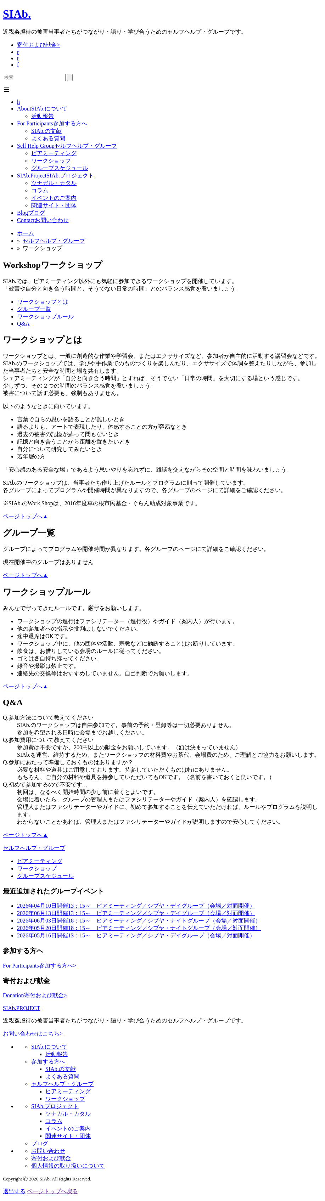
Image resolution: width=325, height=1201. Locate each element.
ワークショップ (51, 161)
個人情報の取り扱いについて (68, 1166)
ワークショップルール (45, 317)
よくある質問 (48, 138)
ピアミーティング (54, 153)
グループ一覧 (34, 309)
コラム (39, 190)
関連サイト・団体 (54, 205)
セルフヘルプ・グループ (67, 146)
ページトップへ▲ (25, 516)
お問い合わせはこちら (33, 1034)
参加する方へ (52, 123)
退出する (14, 1191)
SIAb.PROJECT (21, 1008)
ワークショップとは (42, 302)
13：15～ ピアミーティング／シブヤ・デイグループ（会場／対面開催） (136, 906)
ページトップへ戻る (52, 1191)
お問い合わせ (43, 220)
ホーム (25, 233)
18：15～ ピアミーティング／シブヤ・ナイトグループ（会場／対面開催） (139, 921)
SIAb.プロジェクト (55, 176)
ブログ (31, 213)
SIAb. (17, 13)
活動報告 (42, 116)
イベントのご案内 (54, 198)
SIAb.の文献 (46, 131)
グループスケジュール (59, 168)
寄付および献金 (38, 45)
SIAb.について (42, 109)
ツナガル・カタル (54, 183)
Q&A (23, 324)
